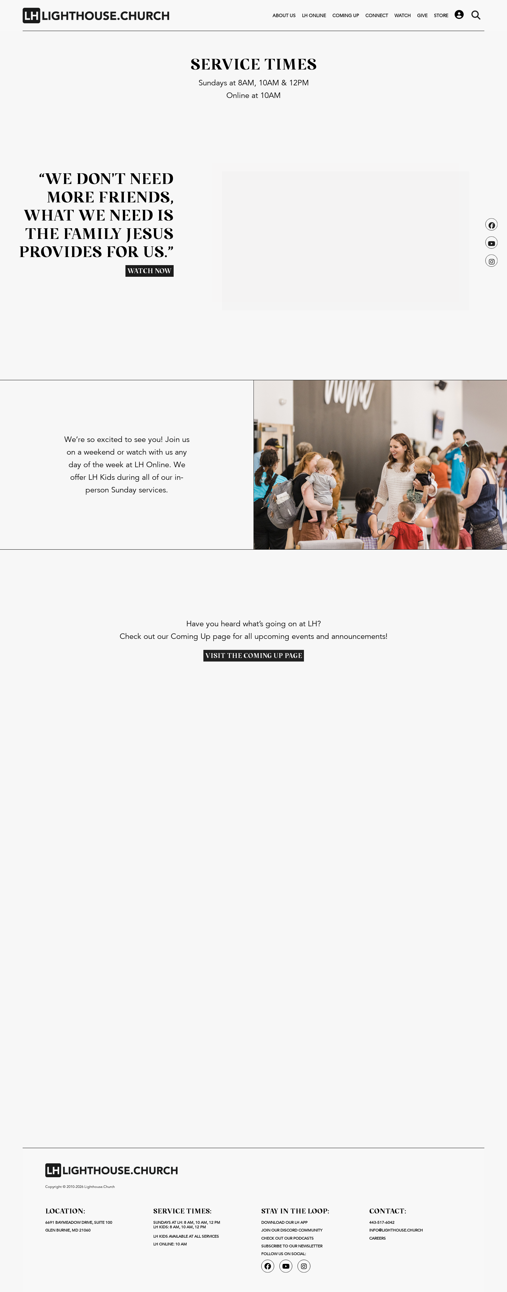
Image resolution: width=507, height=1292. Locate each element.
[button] (360, 532)
